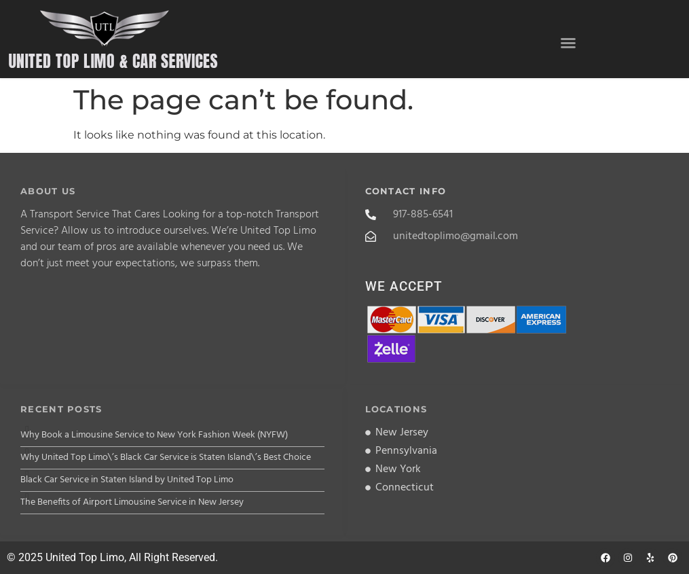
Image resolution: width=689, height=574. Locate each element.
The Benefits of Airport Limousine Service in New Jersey (132, 502)
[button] (568, 43)
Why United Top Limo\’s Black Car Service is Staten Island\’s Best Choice (165, 457)
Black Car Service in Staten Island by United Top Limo (127, 480)
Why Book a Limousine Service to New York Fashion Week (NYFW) (154, 435)
